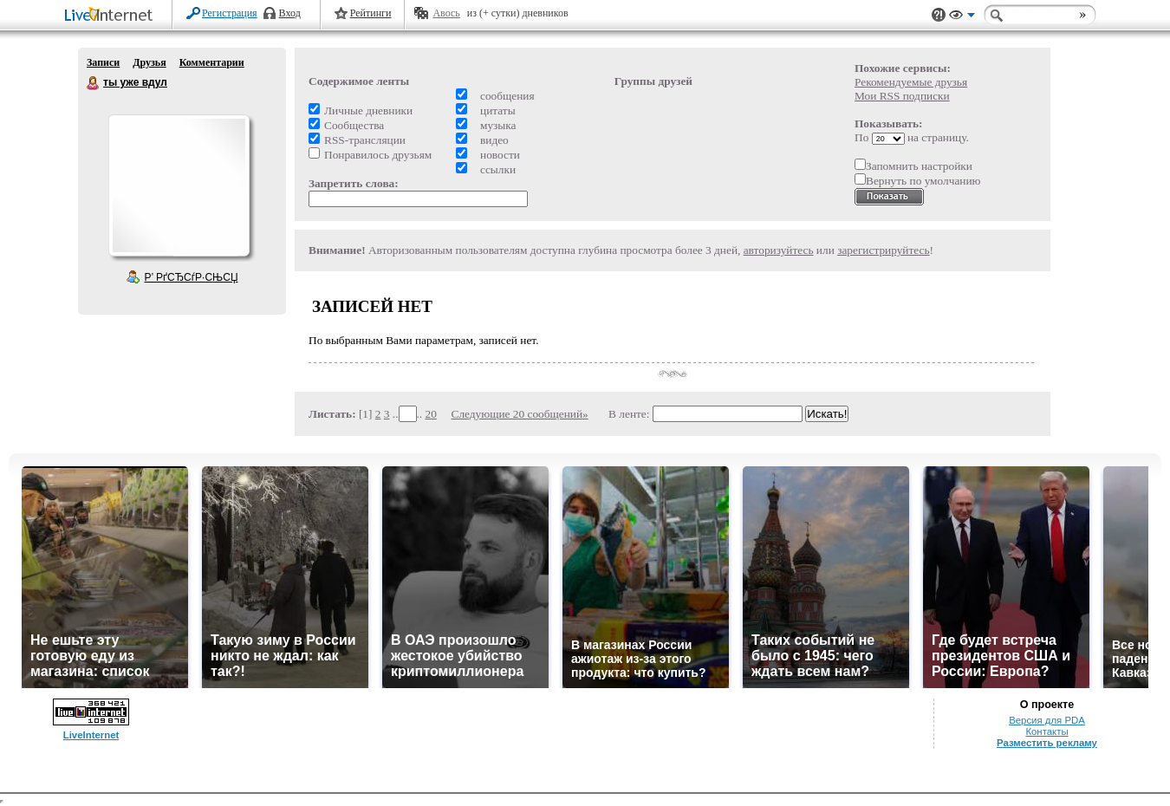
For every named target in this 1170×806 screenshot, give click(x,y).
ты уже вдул (94, 83)
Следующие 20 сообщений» (520, 413)
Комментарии (211, 62)
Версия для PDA (1047, 720)
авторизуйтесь (779, 250)
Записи (103, 62)
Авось (445, 13)
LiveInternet (112, 16)
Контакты (1046, 731)
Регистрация (229, 13)
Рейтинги (371, 13)
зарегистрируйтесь (883, 250)
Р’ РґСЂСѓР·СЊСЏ (191, 277)
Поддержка (939, 15)
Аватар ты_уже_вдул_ (179, 185)
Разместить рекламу (1047, 743)
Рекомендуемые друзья (911, 81)
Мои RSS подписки (902, 95)
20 (431, 413)
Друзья (149, 62)
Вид (962, 17)
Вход (290, 13)
